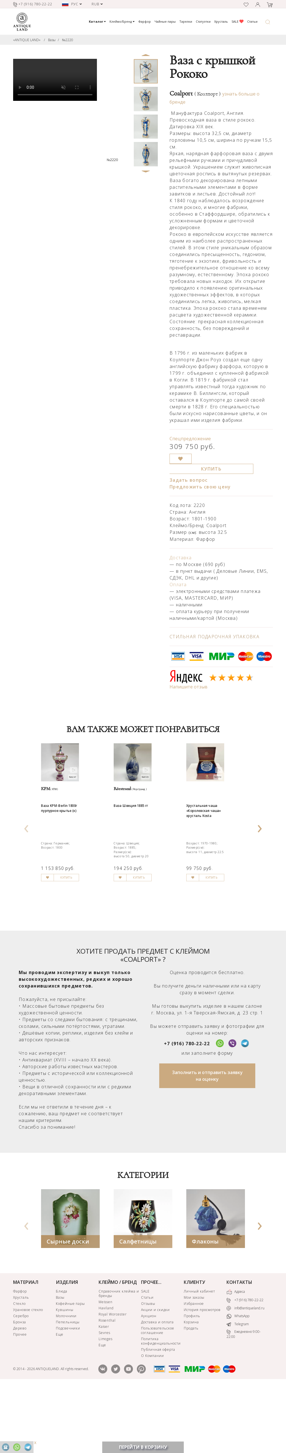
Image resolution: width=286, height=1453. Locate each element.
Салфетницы (138, 1306)
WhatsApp (238, 1381)
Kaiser (104, 1391)
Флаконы (205, 1306)
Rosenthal (107, 1385)
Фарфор (144, 21)
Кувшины (64, 1375)
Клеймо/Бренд (122, 21)
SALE (238, 21)
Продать (191, 1393)
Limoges (106, 1404)
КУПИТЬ (211, 469)
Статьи (252, 21)
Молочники (66, 1381)
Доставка (181, 558)
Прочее (20, 1399)
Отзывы (148, 1368)
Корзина (191, 1387)
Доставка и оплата (157, 1387)
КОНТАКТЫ (239, 1347)
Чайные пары (165, 21)
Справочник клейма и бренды (119, 1358)
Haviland (106, 1373)
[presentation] (26, 857)
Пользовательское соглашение (157, 1395)
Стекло (19, 1368)
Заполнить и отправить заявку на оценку (207, 1141)
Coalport (195, 93)
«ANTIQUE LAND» (26, 40)
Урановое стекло (28, 1375)
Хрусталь (221, 21)
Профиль (192, 1381)
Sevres (105, 1398)
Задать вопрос (189, 480)
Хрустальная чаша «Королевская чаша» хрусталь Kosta (213, 847)
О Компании (152, 1421)
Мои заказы (194, 1362)
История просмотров (202, 1375)
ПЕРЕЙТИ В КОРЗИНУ (143, 1447)
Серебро (21, 1381)
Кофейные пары (70, 1368)
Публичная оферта (158, 1414)
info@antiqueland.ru (245, 1373)
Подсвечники (68, 1393)
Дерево (20, 1393)
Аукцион (148, 1381)
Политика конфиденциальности (160, 1406)
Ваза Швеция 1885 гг (140, 839)
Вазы (52, 40)
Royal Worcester (113, 1379)
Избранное (194, 1368)
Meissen (106, 1367)
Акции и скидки (155, 1375)
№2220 (67, 40)
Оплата (178, 584)
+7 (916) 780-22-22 (187, 1109)
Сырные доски (68, 1306)
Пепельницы (68, 1387)
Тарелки (185, 21)
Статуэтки (203, 21)
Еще (59, 1399)
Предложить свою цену (200, 487)
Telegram (238, 1389)
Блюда (61, 1356)
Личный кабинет (199, 1356)
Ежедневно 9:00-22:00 (244, 1399)
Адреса (236, 1357)
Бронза (19, 1387)
